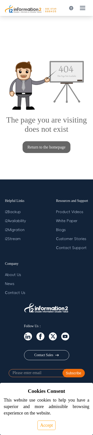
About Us (13, 275)
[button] (71, 8)
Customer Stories (71, 239)
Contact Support (71, 248)
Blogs (60, 230)
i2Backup (13, 212)
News (9, 284)
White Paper (66, 221)
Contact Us (15, 292)
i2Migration (15, 230)
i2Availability (15, 221)
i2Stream (13, 239)
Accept (46, 425)
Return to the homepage (46, 147)
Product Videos (69, 212)
